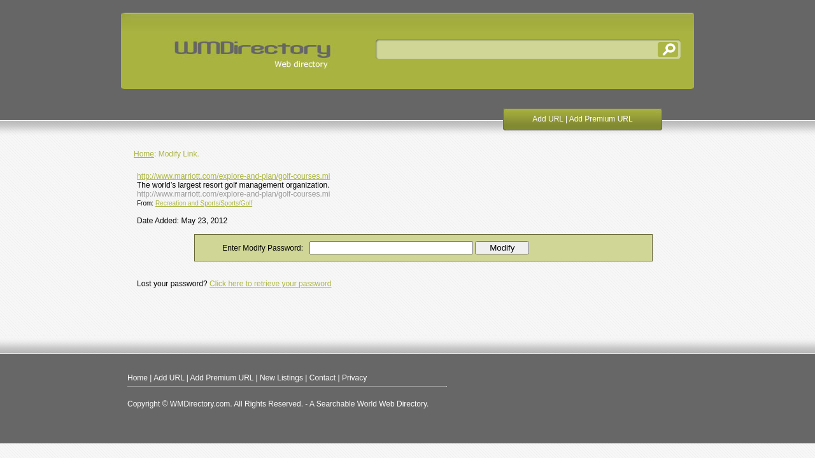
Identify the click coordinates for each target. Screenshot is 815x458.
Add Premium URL (601, 118)
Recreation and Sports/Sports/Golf (203, 203)
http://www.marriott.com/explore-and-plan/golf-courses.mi (233, 176)
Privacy (354, 377)
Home (144, 153)
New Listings (281, 377)
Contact (322, 377)
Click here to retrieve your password (270, 283)
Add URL (547, 118)
